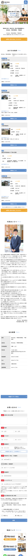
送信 (13, 520)
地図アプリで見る (14, 397)
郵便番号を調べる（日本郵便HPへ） (14, 451)
